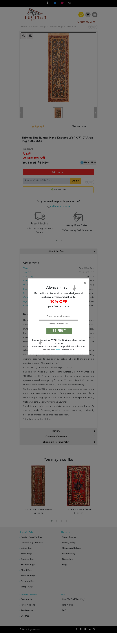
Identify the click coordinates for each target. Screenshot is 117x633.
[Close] (59, 283)
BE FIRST (59, 330)
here (58, 350)
